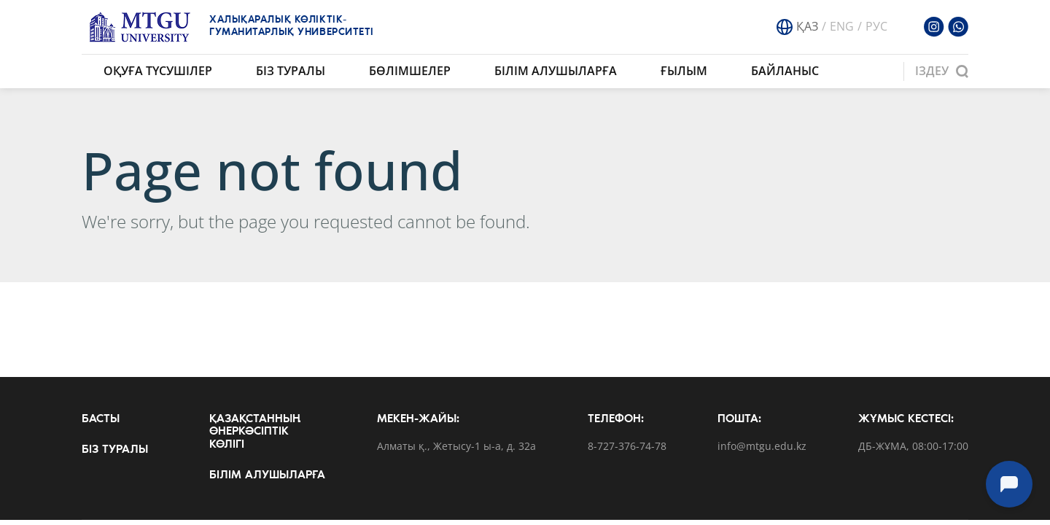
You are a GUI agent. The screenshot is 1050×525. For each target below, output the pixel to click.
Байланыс (785, 71)
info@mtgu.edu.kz (762, 446)
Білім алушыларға (555, 71)
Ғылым (684, 71)
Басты (101, 419)
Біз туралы (290, 71)
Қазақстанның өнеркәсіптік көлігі (254, 432)
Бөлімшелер (410, 71)
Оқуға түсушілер (158, 71)
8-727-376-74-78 (627, 446)
